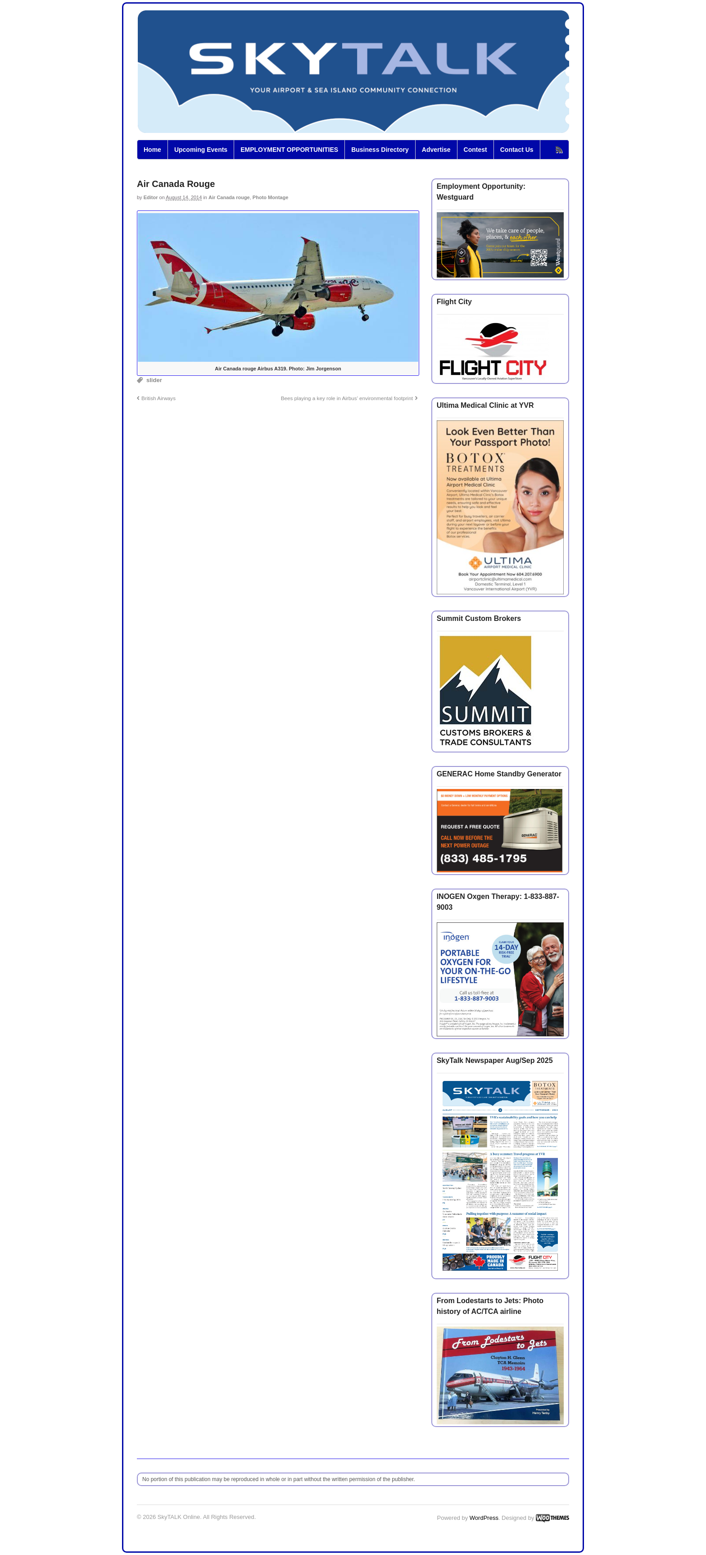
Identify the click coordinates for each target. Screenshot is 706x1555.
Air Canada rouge (229, 197)
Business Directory (380, 149)
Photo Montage (270, 197)
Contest (475, 149)
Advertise (436, 149)
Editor (151, 197)
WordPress (484, 1517)
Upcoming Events (200, 149)
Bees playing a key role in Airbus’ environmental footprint (347, 398)
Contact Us (517, 149)
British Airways (158, 398)
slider (154, 380)
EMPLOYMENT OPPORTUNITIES (289, 149)
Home (152, 149)
